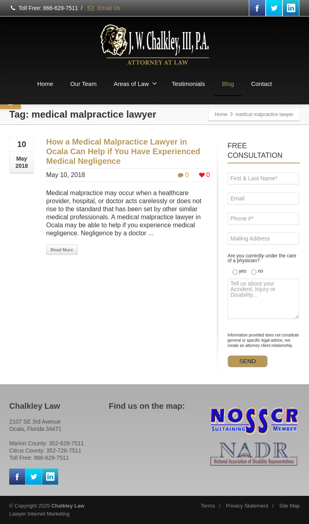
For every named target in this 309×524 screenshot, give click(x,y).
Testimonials (188, 83)
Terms (208, 506)
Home (45, 83)
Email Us (103, 8)
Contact (261, 83)
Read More (62, 249)
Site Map (289, 506)
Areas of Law (135, 83)
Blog (228, 83)
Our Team (83, 83)
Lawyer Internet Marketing (39, 514)
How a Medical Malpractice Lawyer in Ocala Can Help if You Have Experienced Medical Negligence (123, 151)
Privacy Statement (247, 506)
